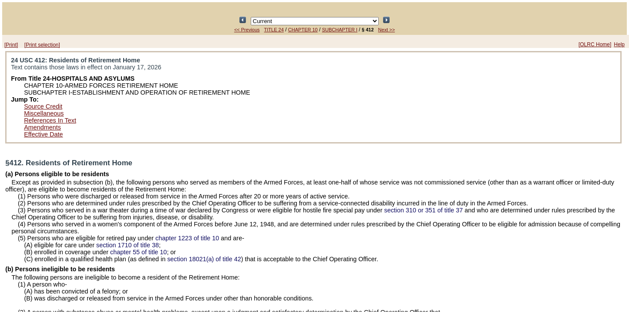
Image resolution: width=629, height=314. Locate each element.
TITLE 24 (274, 29)
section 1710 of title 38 (127, 245)
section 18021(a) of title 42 (204, 259)
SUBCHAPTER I (339, 29)
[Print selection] (42, 45)
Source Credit (43, 106)
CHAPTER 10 (303, 29)
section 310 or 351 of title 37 (423, 210)
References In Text (50, 120)
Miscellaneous (44, 113)
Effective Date (43, 134)
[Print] (11, 45)
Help (619, 44)
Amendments (42, 127)
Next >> (386, 29)
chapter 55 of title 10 (138, 252)
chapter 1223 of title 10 (187, 238)
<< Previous (247, 29)
